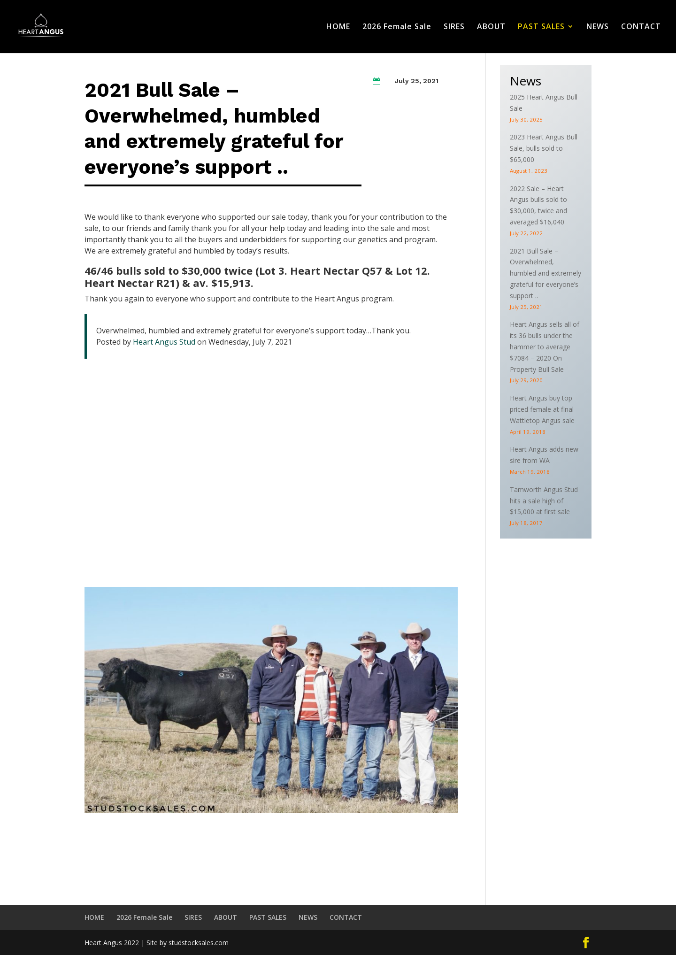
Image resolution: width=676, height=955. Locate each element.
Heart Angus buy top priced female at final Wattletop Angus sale (542, 409)
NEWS (597, 27)
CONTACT (641, 27)
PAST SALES (541, 27)
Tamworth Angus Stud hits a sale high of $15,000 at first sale (544, 500)
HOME (338, 27)
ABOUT (491, 27)
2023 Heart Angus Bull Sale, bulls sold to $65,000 (543, 148)
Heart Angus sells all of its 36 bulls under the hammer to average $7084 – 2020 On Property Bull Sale (544, 346)
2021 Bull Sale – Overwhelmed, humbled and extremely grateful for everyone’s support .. (545, 273)
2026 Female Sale (396, 27)
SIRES (454, 27)
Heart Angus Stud (164, 342)
